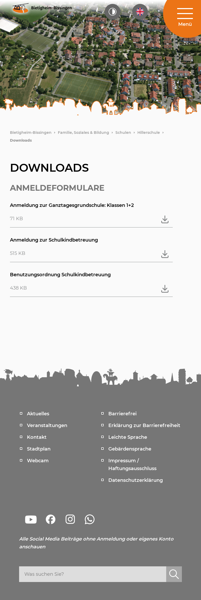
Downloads (21, 140)
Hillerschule (148, 132)
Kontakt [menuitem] (37, 437)
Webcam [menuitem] (38, 461)
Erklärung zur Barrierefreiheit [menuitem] (144, 425)
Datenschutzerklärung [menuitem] (135, 480)
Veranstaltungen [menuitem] (47, 425)
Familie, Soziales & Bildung (83, 132)
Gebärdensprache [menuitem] (129, 449)
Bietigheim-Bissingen (31, 132)
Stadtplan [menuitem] (39, 449)
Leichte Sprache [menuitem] (127, 437)
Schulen (123, 132)
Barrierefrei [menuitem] (122, 414)
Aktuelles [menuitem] (38, 414)
